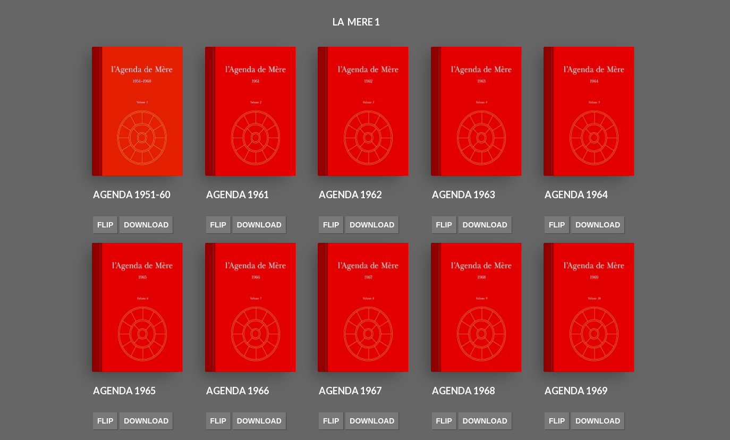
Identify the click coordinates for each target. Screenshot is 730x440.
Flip (105, 225)
